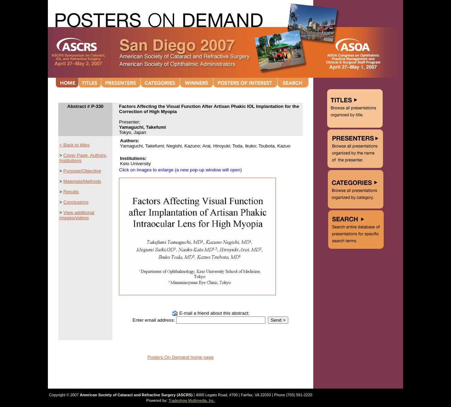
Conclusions (76, 202)
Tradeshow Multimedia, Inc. (191, 400)
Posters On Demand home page (180, 357)
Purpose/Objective (82, 170)
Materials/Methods (82, 181)
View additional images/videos (76, 215)
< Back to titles (74, 144)
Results (71, 191)
